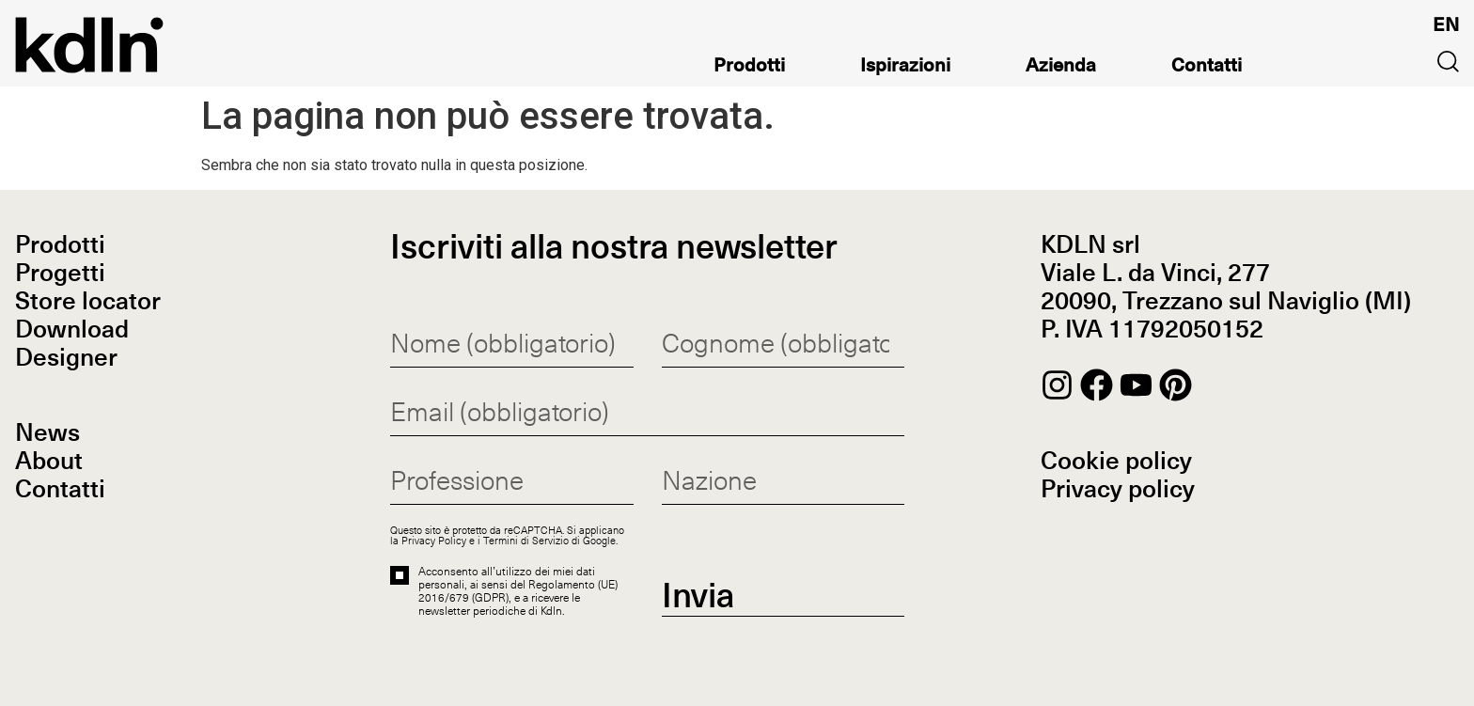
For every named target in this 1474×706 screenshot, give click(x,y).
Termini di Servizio (526, 540)
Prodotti (749, 68)
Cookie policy (1116, 462)
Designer (66, 359)
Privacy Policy (433, 540)
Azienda (1061, 68)
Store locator (88, 302)
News (47, 434)
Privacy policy (1118, 491)
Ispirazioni (905, 68)
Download (72, 331)
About (49, 462)
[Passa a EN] (1446, 25)
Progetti (60, 274)
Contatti (1206, 68)
